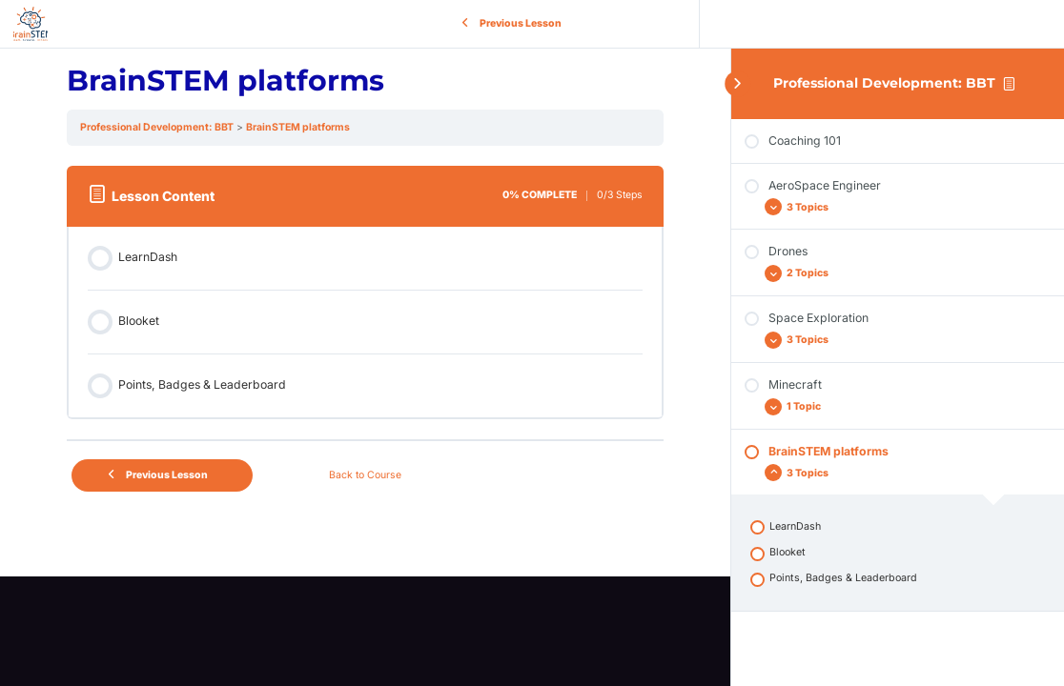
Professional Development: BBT (884, 82)
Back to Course (365, 475)
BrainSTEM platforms (298, 127)
